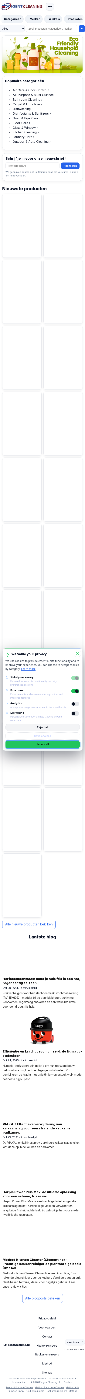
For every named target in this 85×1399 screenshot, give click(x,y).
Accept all (42, 744)
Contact (47, 1336)
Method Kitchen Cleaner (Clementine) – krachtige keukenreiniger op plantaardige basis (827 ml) (42, 1264)
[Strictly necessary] (75, 678)
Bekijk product (18, 248)
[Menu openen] (50, 7)
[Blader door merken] (34, 19)
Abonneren (70, 165)
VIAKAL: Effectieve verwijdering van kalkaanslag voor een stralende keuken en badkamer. (38, 1128)
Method (47, 1363)
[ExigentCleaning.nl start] (22, 6)
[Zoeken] (51, 28)
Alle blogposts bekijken (42, 1298)
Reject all (42, 727)
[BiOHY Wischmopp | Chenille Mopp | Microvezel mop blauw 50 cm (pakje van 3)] (21, 405)
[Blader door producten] (74, 19)
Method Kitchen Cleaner (19, 1387)
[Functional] (75, 691)
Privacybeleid (47, 1318)
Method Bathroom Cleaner (49, 1387)
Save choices (42, 735)
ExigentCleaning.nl (16, 1344)
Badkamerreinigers (47, 1354)
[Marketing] (75, 713)
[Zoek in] (12, 28)
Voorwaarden (47, 1327)
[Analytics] (75, 704)
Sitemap (47, 1372)
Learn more (28, 669)
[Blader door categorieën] (12, 19)
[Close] (77, 653)
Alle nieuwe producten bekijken (29, 924)
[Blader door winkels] (53, 19)
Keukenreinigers (47, 1345)
